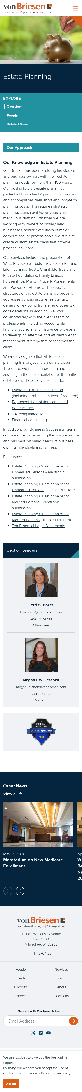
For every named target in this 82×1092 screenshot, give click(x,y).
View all (12, 794)
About (61, 987)
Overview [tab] (14, 106)
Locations (61, 995)
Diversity (20, 987)
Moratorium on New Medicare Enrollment (33, 862)
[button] (20, 891)
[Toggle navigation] (75, 8)
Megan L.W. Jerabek (41, 680)
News (61, 978)
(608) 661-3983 (41, 694)
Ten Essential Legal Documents (38, 526)
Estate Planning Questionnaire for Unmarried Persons (40, 469)
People (20, 969)
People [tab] (12, 115)
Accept (11, 1083)
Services (61, 969)
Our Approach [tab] (19, 147)
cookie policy (60, 1073)
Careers (20, 995)
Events (21, 978)
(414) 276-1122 (41, 953)
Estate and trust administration (37, 390)
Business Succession (47, 429)
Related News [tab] (18, 124)
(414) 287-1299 (41, 619)
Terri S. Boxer (41, 605)
